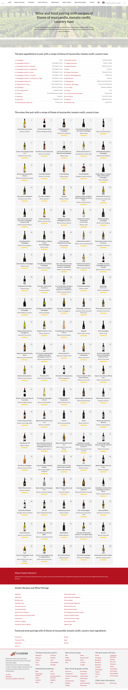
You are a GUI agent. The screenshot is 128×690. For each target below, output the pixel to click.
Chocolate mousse (20, 606)
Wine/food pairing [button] (80, 2)
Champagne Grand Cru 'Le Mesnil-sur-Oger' (29, 78)
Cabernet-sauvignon (71, 676)
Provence (113, 664)
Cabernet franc (69, 681)
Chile (37, 662)
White (67, 658)
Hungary (53, 658)
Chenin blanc (84, 676)
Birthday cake (19, 600)
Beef (36, 671)
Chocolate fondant (20, 609)
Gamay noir (83, 673)
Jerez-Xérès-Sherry (22, 90)
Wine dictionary (100, 683)
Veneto (68, 90)
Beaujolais (98, 660)
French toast (18, 618)
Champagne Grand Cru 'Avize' (25, 72)
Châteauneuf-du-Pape (22, 84)
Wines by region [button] (19, 2)
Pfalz (67, 69)
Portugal (53, 665)
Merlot (67, 678)
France (37, 665)
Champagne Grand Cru (23, 63)
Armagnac (98, 658)
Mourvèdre (83, 671)
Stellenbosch (70, 81)
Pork (51, 671)
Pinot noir (68, 671)
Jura (96, 676)
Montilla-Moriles (71, 60)
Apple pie (17, 594)
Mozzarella (18, 643)
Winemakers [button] (55, 2)
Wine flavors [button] (67, 2)
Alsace (97, 655)
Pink (66, 662)
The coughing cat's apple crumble (74, 612)
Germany (53, 655)
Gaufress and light (20, 621)
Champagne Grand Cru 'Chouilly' (26, 75)
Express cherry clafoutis (22, 612)
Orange (82, 665)
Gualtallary (20, 87)
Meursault (20, 99)
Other (82, 660)
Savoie (112, 666)
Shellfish (52, 680)
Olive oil (17, 646)
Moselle (112, 659)
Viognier (82, 681)
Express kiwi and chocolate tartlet (25, 615)
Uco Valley (69, 87)
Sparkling (68, 660)
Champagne (19, 60)
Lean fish (38, 680)
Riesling (67, 683)
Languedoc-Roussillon (113, 656)
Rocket (66, 637)
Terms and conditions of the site (15, 678)
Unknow (82, 662)
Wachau (68, 99)
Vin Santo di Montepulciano (74, 93)
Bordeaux (98, 662)
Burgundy (98, 665)
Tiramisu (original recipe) (71, 615)
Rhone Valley (114, 673)
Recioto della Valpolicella (73, 75)
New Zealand (54, 662)
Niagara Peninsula (71, 63)
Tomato (66, 643)
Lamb (37, 678)
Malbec (67, 685)
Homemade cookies (70, 594)
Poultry (52, 673)
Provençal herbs (19, 640)
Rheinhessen (70, 78)
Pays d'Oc (113, 661)
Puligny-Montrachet (72, 72)
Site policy (9, 676)
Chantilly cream (19, 603)
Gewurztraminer (85, 683)
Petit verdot (83, 678)
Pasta (37, 682)
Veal (51, 682)
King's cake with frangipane (72, 597)
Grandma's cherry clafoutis (23, 624)
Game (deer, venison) (39, 674)
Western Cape (70, 102)
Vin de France (114, 676)
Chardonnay (69, 673)
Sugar (65, 640)
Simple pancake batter (70, 609)
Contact (8, 674)
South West (113, 669)
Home (9, 2)
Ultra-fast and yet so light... (72, 618)
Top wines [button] (31, 2)
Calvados (98, 667)
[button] (98, 2)
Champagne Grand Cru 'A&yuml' (26, 66)
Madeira (19, 93)
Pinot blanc (83, 685)
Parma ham (18, 637)
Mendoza (20, 96)
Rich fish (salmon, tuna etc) (55, 677)
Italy (51, 660)
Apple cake (18, 597)
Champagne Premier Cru (23, 81)
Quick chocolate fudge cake (72, 603)
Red (66, 655)
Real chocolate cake (70, 606)
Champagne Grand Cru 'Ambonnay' (26, 69)
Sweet (82, 655)
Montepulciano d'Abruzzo (24, 102)
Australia (38, 658)
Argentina (38, 655)
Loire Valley (113, 671)
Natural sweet (84, 658)
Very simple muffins (70, 621)
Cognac (97, 672)
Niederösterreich (71, 66)
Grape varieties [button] (42, 2)
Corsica (97, 674)
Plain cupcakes (68, 600)
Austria (37, 660)
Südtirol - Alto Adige (72, 84)
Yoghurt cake (68, 624)
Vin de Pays (69, 96)
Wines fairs (113, 683)
